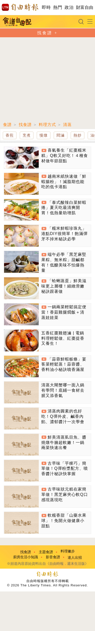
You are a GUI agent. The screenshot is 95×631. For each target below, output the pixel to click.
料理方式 (47, 124)
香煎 (10, 135)
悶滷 (60, 135)
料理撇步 (68, 551)
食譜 (7, 124)
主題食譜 (46, 552)
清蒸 (67, 124)
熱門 (57, 7)
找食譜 (25, 124)
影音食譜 (53, 557)
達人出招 (75, 558)
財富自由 (84, 7)
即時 (46, 7)
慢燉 (44, 135)
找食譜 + (47, 33)
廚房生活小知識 (25, 557)
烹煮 (27, 135)
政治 (69, 7)
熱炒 (77, 135)
